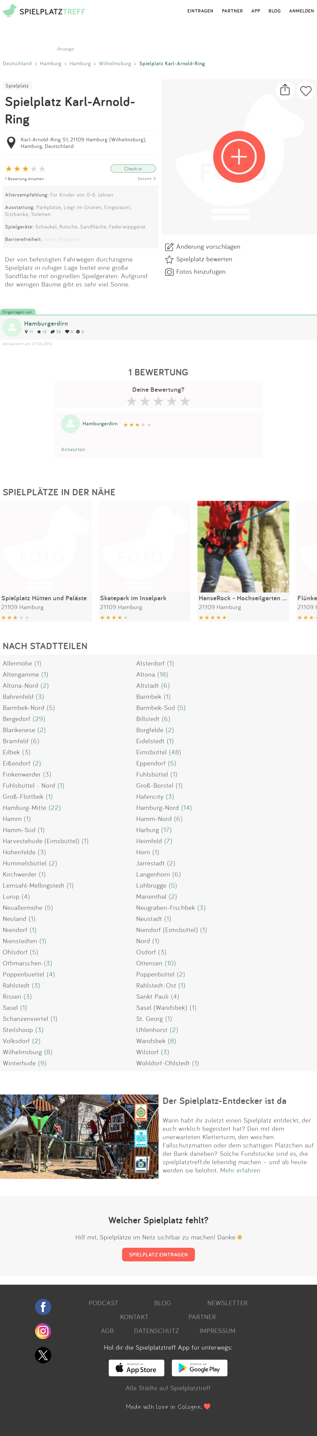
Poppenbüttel (155, 974)
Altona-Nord (20, 685)
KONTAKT (134, 1316)
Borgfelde (150, 729)
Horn (143, 852)
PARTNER (232, 11)
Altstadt (147, 685)
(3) (40, 696)
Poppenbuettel (23, 974)
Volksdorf (16, 1040)
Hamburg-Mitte (24, 807)
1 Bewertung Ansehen (24, 178)
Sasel (10, 1007)
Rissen (12, 996)
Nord (143, 941)
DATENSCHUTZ (156, 1330)
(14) (186, 807)
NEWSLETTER (227, 1303)
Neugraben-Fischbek (165, 907)
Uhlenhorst (152, 1029)
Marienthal (151, 896)
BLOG (275, 11)
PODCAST (103, 1303)
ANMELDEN (301, 11)
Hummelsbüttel (25, 863)
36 (56, 331)
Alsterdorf (150, 663)
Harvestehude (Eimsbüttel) (41, 841)
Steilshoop (18, 1029)
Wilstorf (147, 1052)
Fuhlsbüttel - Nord (29, 785)
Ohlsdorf (15, 952)
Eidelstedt (150, 741)
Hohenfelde (19, 852)
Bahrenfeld (18, 696)
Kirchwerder (20, 874)
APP (255, 11)
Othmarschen (22, 963)
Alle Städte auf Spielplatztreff (168, 1388)
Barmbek (149, 696)
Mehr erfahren (240, 1170)
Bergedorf (17, 718)
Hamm (12, 818)
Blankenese (19, 729)
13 (42, 331)
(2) (45, 685)
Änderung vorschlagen (208, 246)
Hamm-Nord (154, 818)
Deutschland (17, 63)
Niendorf (15, 929)
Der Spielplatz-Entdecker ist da (225, 1100)
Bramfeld (16, 741)
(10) (170, 963)
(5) (51, 707)
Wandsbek (151, 1040)
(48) (175, 752)
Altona (145, 674)
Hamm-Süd (19, 829)
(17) (166, 829)
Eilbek (11, 752)
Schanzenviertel (25, 1018)
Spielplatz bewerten (204, 259)
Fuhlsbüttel (152, 774)
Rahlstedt (16, 985)
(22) (55, 807)
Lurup (11, 896)
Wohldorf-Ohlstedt (163, 1063)
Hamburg (50, 63)
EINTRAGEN (200, 11)
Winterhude (19, 1063)
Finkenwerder (22, 774)
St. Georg (149, 1018)
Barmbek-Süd (155, 707)
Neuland (14, 918)
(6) (165, 685)
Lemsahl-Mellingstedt (34, 885)
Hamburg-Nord (157, 807)
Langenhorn (153, 874)
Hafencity (150, 796)
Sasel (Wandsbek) (161, 1007)
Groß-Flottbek (23, 796)
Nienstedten (20, 941)
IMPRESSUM (218, 1330)
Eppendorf (151, 763)
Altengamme (21, 674)
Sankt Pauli (152, 996)
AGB (107, 1330)
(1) (37, 663)
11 (28, 331)
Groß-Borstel (155, 785)
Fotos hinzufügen (201, 271)
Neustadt (149, 918)
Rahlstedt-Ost (156, 985)
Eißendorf (17, 763)
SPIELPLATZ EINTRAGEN (158, 1254)
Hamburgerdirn (46, 323)
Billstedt (148, 718)
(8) (172, 1040)
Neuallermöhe (23, 907)
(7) (168, 841)
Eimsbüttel (151, 752)
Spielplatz (17, 85)
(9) (42, 1063)
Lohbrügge (151, 885)
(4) (26, 896)
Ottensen (149, 963)
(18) (162, 674)
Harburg (147, 829)
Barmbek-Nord (23, 707)
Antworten (73, 449)
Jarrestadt (150, 863)
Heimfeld (149, 841)
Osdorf (146, 952)
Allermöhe (17, 663)
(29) (39, 718)
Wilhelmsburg (115, 63)
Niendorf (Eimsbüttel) (167, 929)
